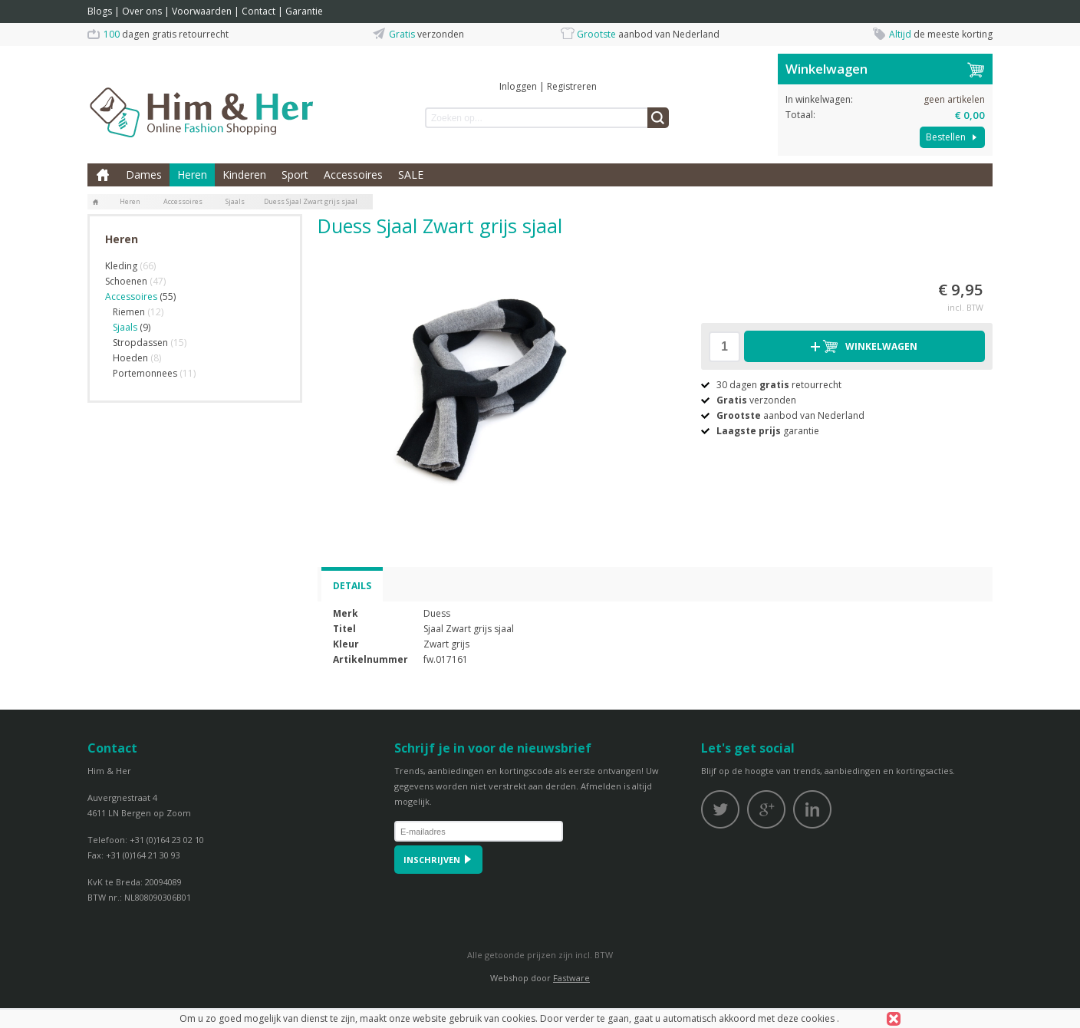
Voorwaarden (202, 11)
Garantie (304, 11)
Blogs (99, 11)
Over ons (142, 11)
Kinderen (244, 174)
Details (352, 585)
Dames (144, 174)
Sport (295, 174)
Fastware (571, 978)
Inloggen (518, 86)
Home (102, 175)
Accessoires (353, 174)
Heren (192, 174)
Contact (258, 11)
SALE (410, 174)
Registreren (572, 86)
